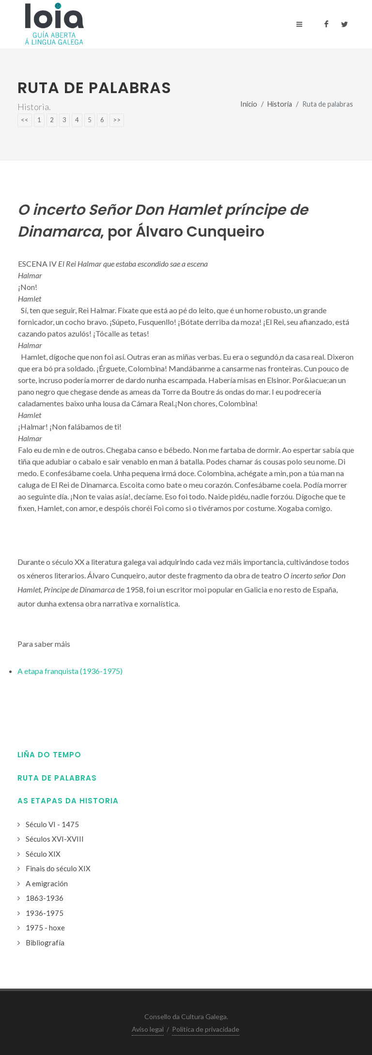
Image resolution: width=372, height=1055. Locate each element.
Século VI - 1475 (52, 824)
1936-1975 (44, 913)
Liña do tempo (49, 755)
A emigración (47, 883)
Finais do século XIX (58, 868)
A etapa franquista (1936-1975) (70, 670)
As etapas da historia (68, 801)
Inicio (248, 104)
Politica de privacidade (205, 1029)
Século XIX (43, 853)
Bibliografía (45, 942)
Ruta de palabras (57, 778)
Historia (279, 104)
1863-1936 (44, 898)
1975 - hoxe (45, 927)
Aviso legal (148, 1029)
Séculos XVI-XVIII (55, 838)
